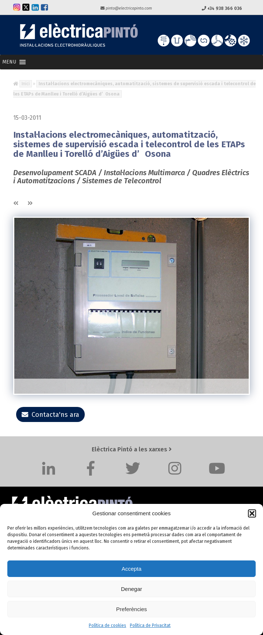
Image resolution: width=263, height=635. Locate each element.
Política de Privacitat (150, 625)
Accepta (131, 569)
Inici (26, 83)
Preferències (131, 609)
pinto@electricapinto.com (126, 8)
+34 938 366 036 (222, 8)
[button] (252, 513)
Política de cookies (107, 625)
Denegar (131, 589)
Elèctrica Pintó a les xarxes (132, 449)
